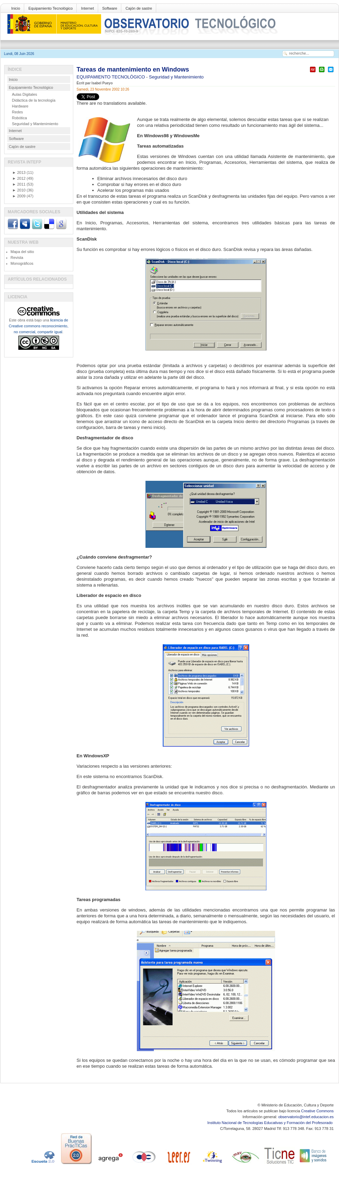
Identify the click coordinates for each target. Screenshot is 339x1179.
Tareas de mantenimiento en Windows (133, 69)
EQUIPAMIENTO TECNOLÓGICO (112, 76)
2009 (19, 196)
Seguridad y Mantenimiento (176, 76)
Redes (17, 112)
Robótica (19, 118)
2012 (19, 178)
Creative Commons (317, 1111)
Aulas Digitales (24, 94)
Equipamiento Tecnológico (50, 8)
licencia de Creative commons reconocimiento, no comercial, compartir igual (38, 326)
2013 (19, 172)
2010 (19, 190)
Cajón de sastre (138, 8)
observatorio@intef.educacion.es (305, 1117)
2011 (19, 184)
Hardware (20, 106)
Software (109, 8)
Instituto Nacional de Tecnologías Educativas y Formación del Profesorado (270, 1123)
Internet (87, 8)
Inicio (15, 8)
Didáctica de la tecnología (34, 100)
